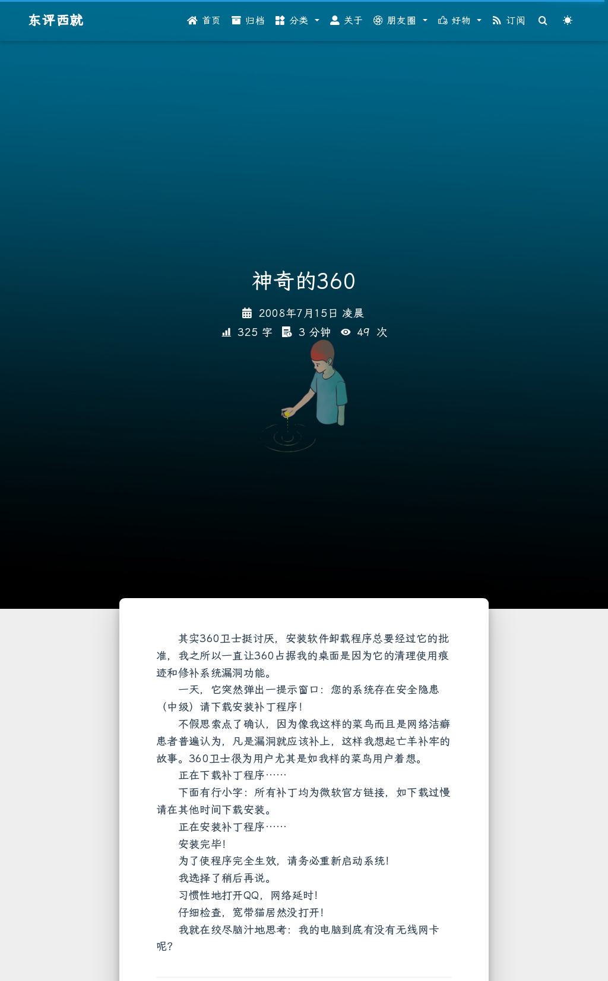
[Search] (543, 20)
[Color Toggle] (567, 20)
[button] (297, 20)
